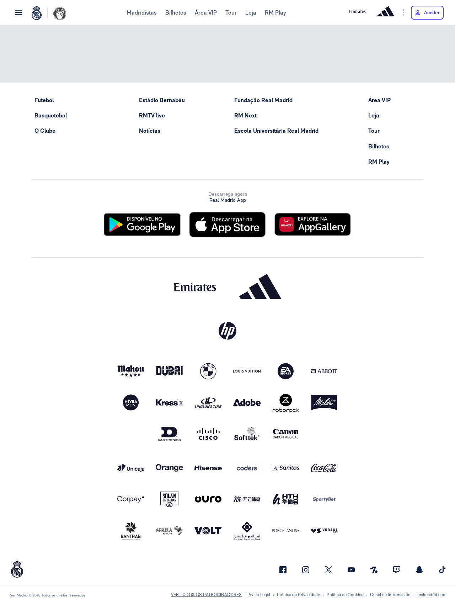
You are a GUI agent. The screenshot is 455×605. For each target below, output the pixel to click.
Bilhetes (175, 12)
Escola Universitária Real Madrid (276, 130)
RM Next (245, 115)
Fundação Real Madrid (263, 100)
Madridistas (142, 12)
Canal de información (390, 594)
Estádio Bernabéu (162, 100)
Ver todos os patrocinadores (206, 594)
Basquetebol (50, 115)
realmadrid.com (431, 594)
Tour (231, 12)
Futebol (44, 100)
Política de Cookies (345, 594)
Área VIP (206, 12)
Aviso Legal (259, 594)
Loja (250, 12)
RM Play (275, 12)
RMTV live (152, 115)
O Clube (44, 130)
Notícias (149, 130)
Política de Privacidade (298, 594)
